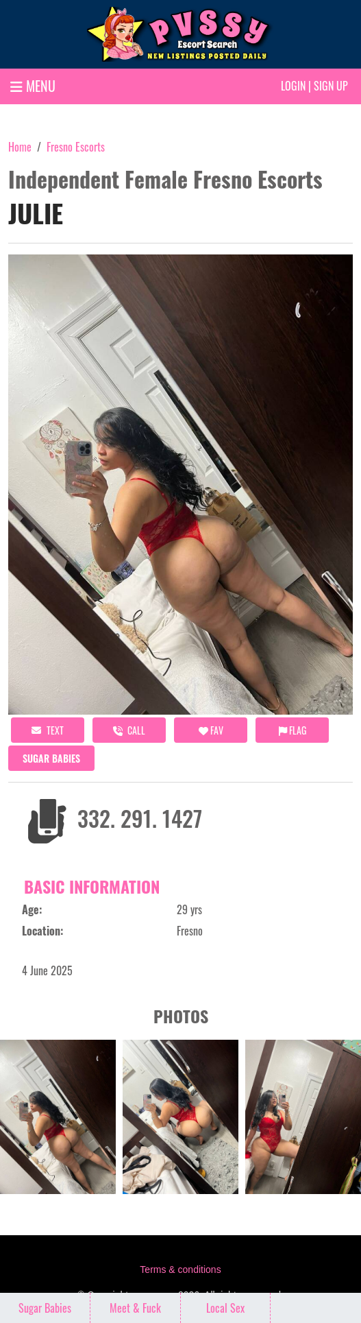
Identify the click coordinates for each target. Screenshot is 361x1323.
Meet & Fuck (135, 1308)
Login (293, 86)
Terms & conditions (180, 1269)
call (129, 730)
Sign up (331, 86)
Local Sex (225, 1308)
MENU (32, 85)
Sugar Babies (51, 758)
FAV (211, 730)
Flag (292, 730)
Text (48, 730)
